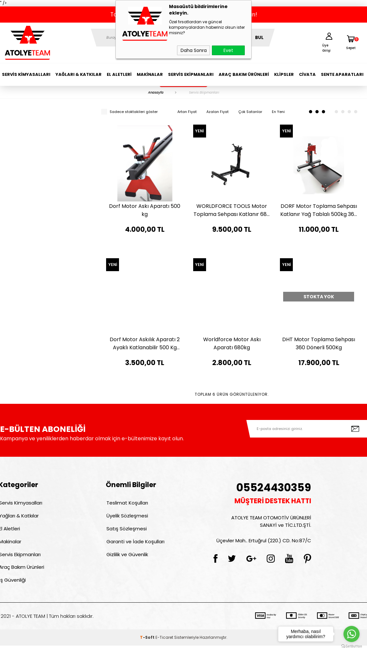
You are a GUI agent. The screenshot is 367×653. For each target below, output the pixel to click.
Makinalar (150, 74)
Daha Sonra (194, 50)
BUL (259, 38)
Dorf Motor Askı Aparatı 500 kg (144, 210)
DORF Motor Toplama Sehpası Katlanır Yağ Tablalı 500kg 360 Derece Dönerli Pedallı (318, 210)
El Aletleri (119, 74)
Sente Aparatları (342, 74)
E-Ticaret (164, 645)
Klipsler (284, 74)
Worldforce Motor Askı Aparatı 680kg (232, 343)
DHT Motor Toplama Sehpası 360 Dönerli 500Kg (318, 343)
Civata (307, 74)
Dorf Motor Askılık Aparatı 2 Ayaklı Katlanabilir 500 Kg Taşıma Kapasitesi (145, 344)
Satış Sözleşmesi (126, 531)
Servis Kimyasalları (26, 74)
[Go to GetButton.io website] (351, 646)
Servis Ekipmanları (190, 74)
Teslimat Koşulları (126, 503)
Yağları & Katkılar (78, 74)
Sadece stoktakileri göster (129, 112)
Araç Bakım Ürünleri (244, 74)
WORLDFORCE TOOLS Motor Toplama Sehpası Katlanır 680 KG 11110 (231, 210)
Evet (228, 50)
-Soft (147, 645)
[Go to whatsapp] (351, 634)
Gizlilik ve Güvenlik (126, 559)
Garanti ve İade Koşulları (135, 545)
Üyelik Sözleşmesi (126, 517)
